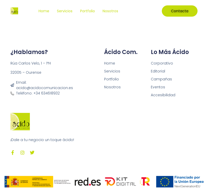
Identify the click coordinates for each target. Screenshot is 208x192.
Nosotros (110, 11)
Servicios (64, 11)
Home (44, 11)
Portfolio (87, 11)
